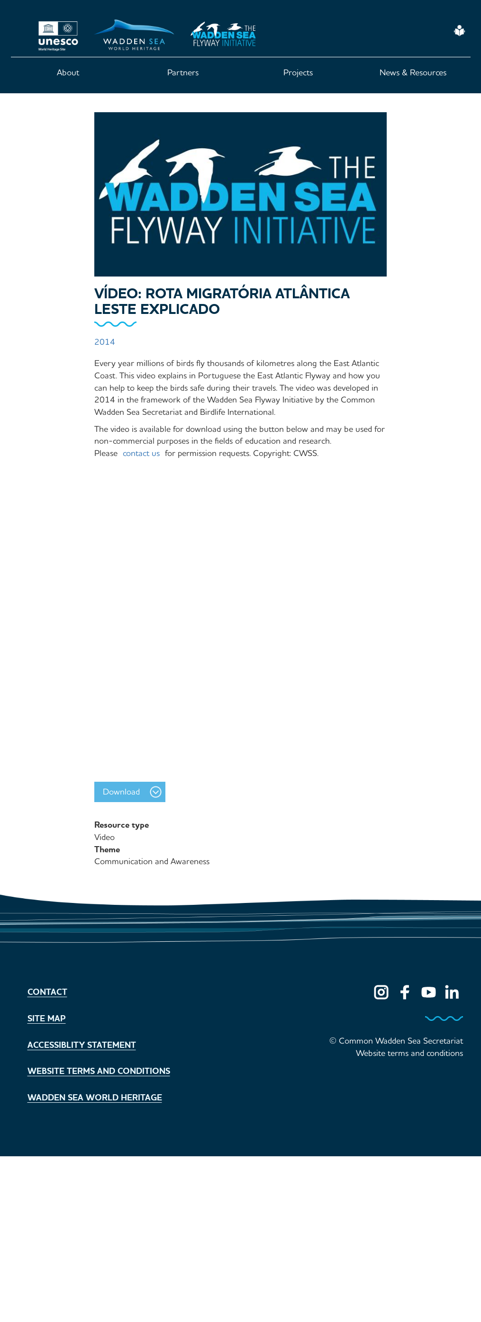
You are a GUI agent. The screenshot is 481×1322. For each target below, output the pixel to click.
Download (121, 791)
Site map (46, 1018)
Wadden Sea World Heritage (94, 1097)
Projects (298, 72)
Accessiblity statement (81, 1045)
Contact (47, 992)
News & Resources (413, 72)
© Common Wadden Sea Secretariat (396, 1041)
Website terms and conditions (98, 1071)
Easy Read (460, 30)
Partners (183, 72)
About (68, 72)
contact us (141, 453)
